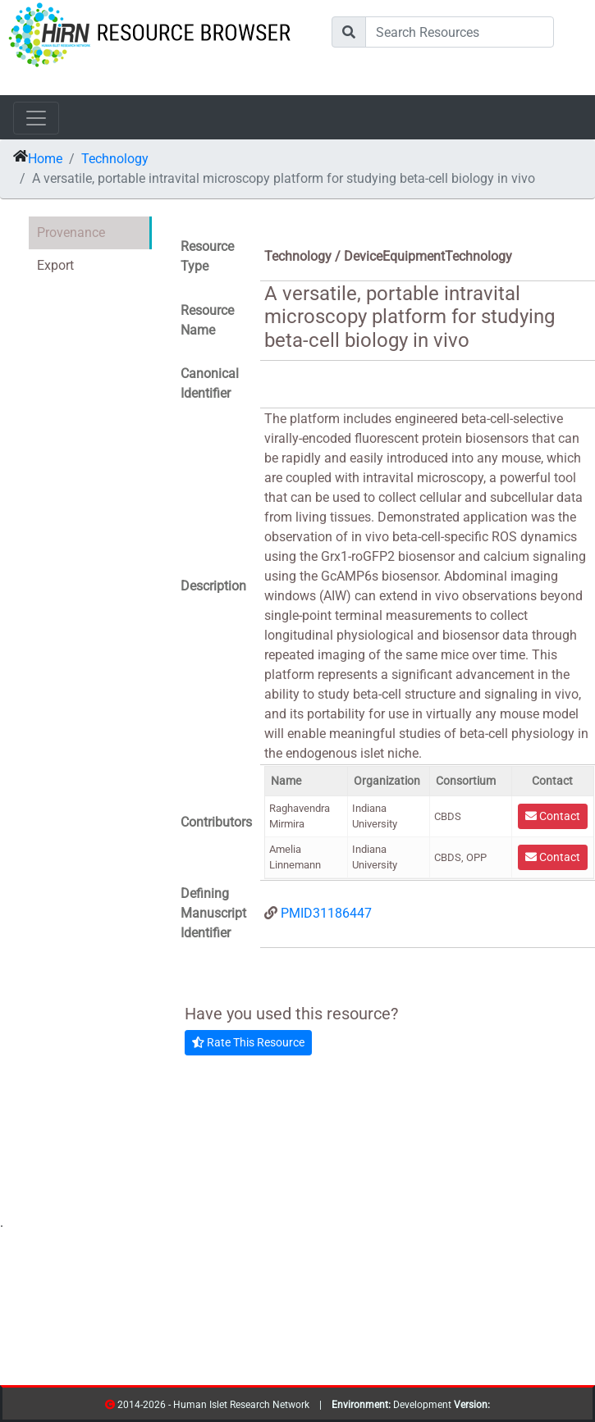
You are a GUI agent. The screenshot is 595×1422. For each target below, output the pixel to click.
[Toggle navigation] (36, 118)
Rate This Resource (248, 1042)
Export (55, 265)
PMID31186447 (326, 913)
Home (45, 158)
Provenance (71, 232)
